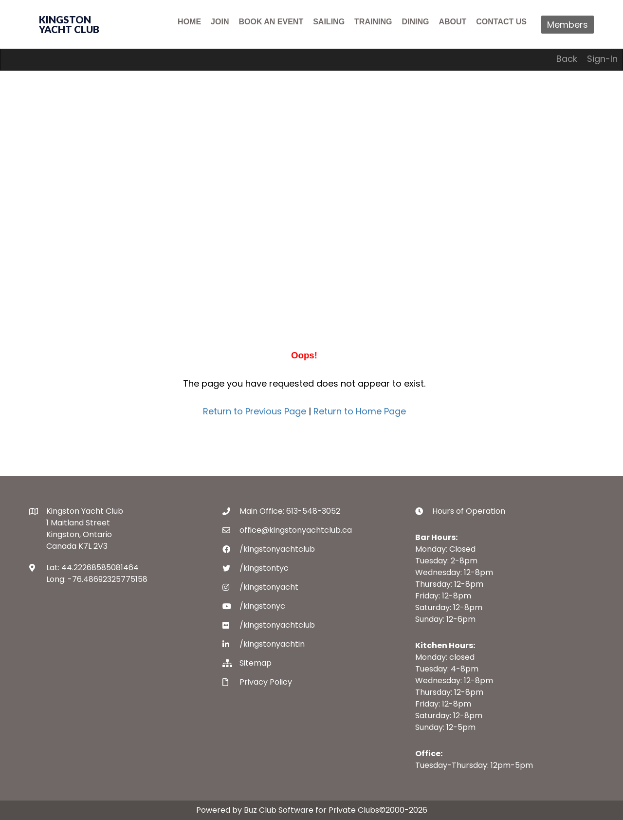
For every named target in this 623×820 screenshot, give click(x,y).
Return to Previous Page (254, 411)
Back (566, 59)
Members (567, 25)
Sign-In (602, 59)
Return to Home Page (359, 411)
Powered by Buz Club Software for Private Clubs (287, 810)
